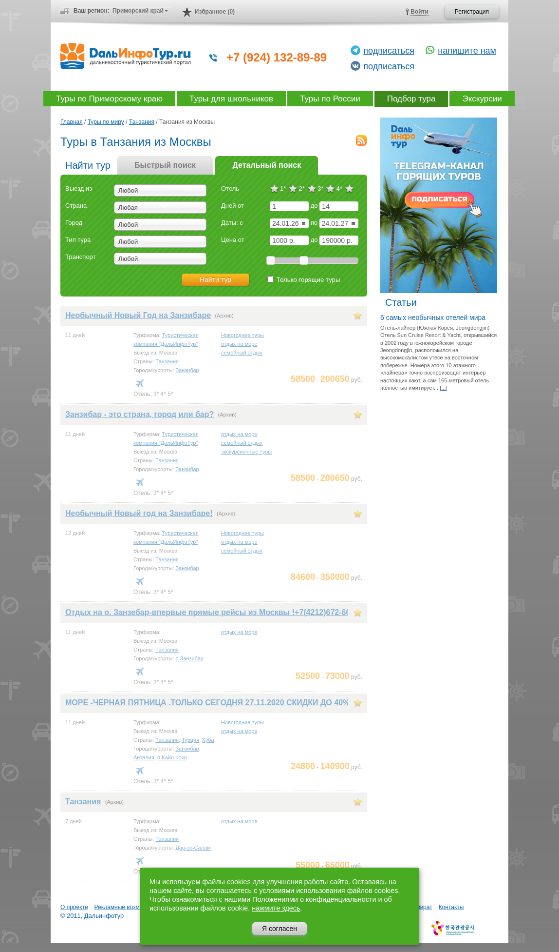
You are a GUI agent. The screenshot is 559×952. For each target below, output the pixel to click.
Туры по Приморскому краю (109, 98)
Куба (208, 740)
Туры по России (330, 98)
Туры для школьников (231, 98)
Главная (71, 122)
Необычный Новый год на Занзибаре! (139, 513)
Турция (190, 740)
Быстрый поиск (165, 165)
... (443, 388)
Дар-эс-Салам (192, 848)
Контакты (451, 907)
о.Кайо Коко (172, 757)
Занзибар (187, 370)
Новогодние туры (242, 335)
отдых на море (239, 344)
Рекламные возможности (128, 907)
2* (301, 188)
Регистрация (472, 11)
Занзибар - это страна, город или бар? (139, 414)
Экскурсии (482, 98)
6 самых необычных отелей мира (432, 317)
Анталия (143, 757)
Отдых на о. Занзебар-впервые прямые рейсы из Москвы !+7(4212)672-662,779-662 (225, 612)
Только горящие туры (303, 279)
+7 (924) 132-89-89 (276, 57)
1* (283, 188)
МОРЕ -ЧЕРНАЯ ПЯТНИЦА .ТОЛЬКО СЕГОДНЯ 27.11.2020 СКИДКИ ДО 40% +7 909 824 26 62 (239, 702)
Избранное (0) (215, 11)
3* (320, 188)
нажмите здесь (276, 908)
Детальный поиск (266, 165)
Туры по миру (106, 122)
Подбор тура (411, 98)
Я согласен (279, 928)
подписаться (388, 51)
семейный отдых (241, 353)
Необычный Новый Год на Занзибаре (138, 315)
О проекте (74, 907)
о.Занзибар (189, 658)
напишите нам (467, 51)
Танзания (141, 122)
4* (339, 188)
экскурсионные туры (246, 452)
